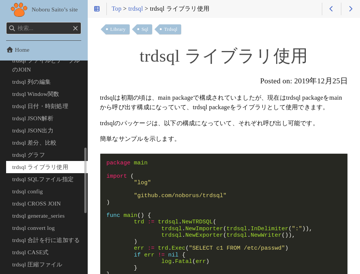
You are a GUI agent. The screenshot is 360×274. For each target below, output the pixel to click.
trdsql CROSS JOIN (36, 203)
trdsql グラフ (28, 154)
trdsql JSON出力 (32, 130)
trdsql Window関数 (35, 94)
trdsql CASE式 (30, 252)
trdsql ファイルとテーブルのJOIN (46, 65)
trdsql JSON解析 (32, 118)
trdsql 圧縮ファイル (37, 264)
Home (17, 49)
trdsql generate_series (38, 215)
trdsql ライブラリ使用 (40, 167)
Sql (144, 29)
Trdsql (170, 29)
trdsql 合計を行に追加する (46, 240)
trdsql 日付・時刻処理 (40, 106)
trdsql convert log (33, 228)
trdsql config (27, 191)
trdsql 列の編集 (31, 81)
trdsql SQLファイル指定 (43, 179)
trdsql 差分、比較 (34, 142)
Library (118, 29)
